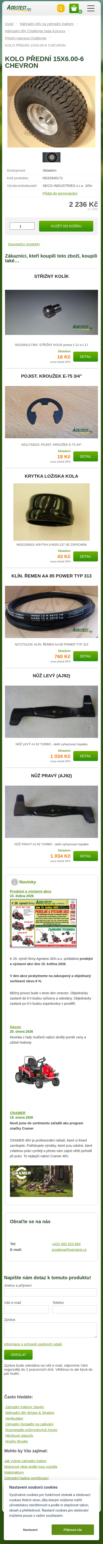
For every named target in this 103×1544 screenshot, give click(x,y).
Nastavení (30, 1530)
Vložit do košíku (66, 226)
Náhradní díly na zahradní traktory (47, 24)
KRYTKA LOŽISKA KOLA (51, 476)
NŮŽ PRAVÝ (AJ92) (51, 775)
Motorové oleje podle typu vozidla (30, 1467)
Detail (85, 357)
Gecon (15, 1027)
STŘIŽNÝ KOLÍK (51, 276)
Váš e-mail (12, 1303)
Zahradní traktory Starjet (24, 1407)
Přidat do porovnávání (60, 193)
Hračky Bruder (16, 1441)
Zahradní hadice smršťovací (26, 1478)
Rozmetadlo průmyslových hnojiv (31, 1430)
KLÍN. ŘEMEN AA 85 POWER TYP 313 (51, 576)
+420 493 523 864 (66, 1244)
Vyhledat (61, 8)
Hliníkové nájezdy (19, 1435)
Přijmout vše (73, 1530)
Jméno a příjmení (18, 1285)
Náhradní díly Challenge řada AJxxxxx (35, 31)
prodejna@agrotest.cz (69, 1250)
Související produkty (24, 244)
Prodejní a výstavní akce (30, 891)
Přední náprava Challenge (25, 38)
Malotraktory (14, 1472)
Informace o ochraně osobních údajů (33, 1344)
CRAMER (18, 1113)
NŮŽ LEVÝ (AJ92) (51, 675)
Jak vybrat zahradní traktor (25, 1461)
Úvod (9, 24)
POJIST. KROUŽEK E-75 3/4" (51, 376)
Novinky (28, 882)
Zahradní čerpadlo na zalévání (29, 1424)
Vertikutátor (14, 1418)
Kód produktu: (18, 178)
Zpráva (9, 1319)
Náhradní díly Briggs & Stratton (29, 1413)
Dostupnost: (16, 170)
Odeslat (18, 1355)
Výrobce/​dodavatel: (22, 186)
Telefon (58, 1303)
